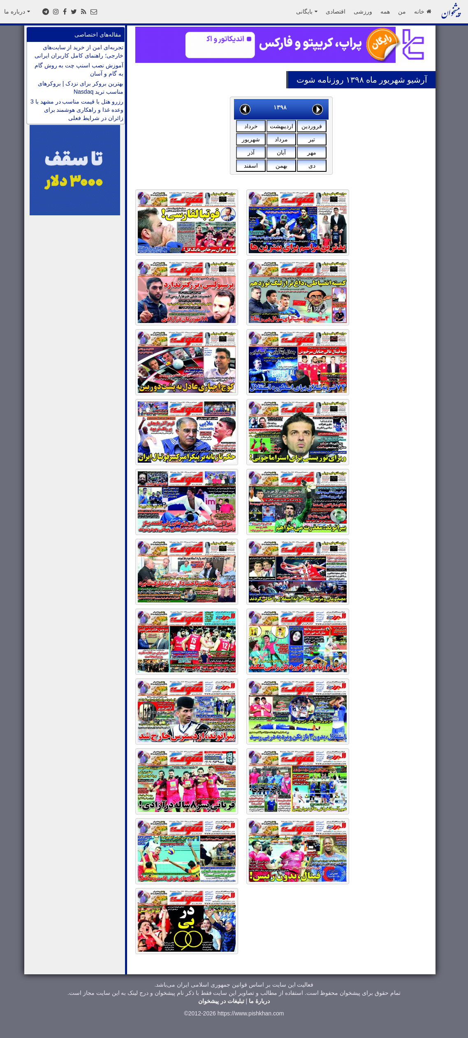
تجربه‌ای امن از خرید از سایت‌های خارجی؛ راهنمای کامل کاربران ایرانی (79, 51)
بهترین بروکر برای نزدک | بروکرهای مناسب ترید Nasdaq (80, 87)
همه (385, 11)
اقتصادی (335, 11)
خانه (422, 11)
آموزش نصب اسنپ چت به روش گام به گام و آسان (79, 69)
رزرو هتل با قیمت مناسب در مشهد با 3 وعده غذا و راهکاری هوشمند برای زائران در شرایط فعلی (76, 109)
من (402, 11)
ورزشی (363, 11)
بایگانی (306, 11)
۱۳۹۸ (280, 107)
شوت (306, 79)
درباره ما (17, 11)
